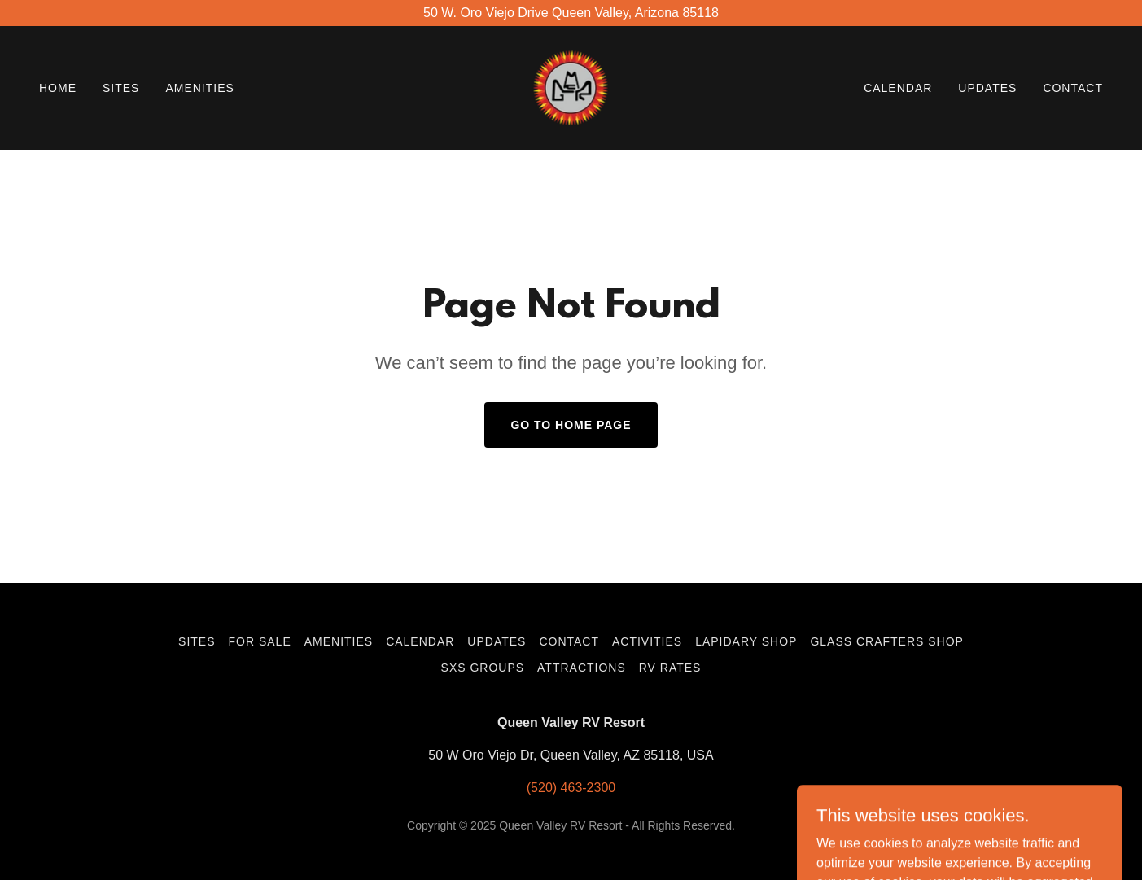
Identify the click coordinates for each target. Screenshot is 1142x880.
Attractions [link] (581, 667)
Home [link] (58, 87)
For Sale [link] (260, 641)
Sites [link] (121, 87)
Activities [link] (647, 641)
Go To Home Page (570, 424)
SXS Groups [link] (483, 667)
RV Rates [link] (670, 667)
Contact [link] (1073, 87)
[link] (570, 87)
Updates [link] (987, 87)
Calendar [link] (898, 87)
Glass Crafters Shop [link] (886, 641)
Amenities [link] (199, 87)
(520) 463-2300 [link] (571, 788)
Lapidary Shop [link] (746, 641)
